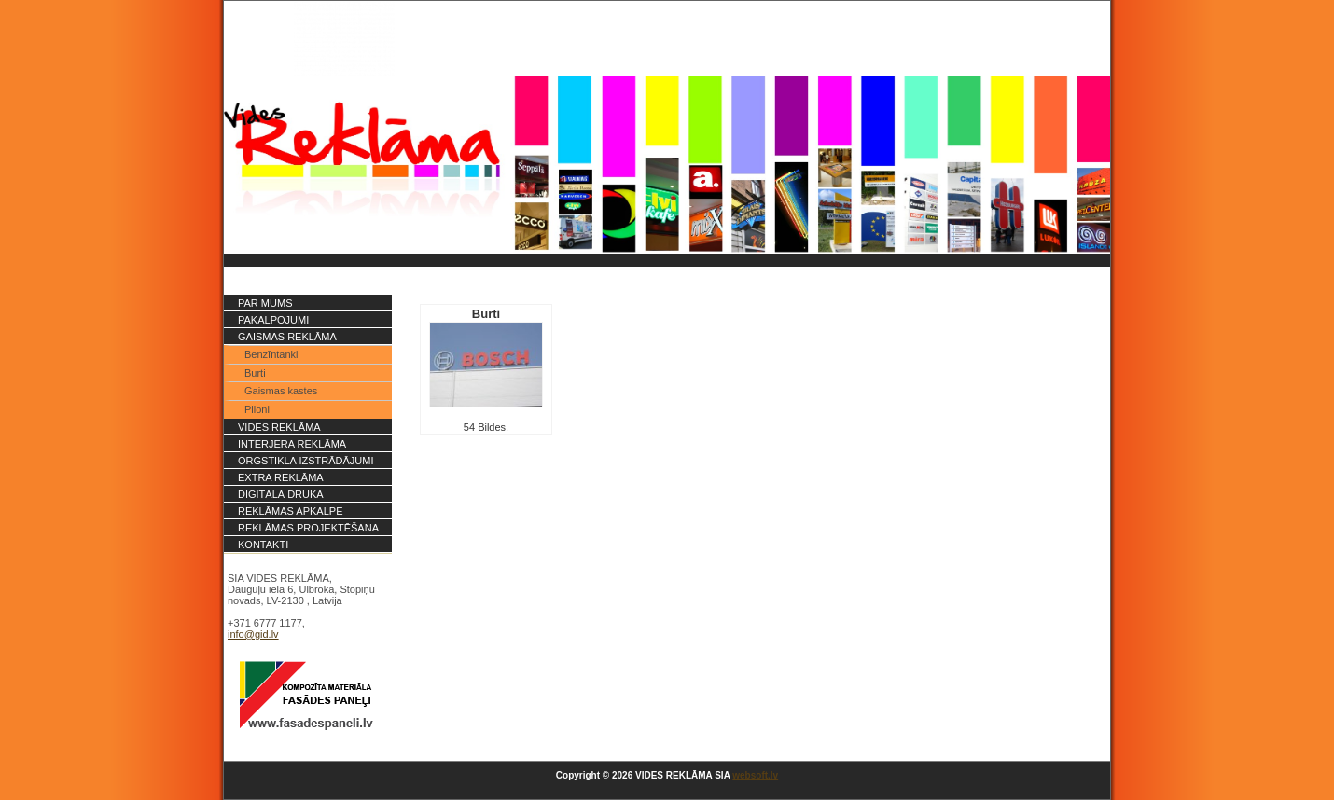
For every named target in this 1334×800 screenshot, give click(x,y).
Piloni (257, 409)
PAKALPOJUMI (273, 319)
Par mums (265, 303)
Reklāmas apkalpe (290, 511)
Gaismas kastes (280, 390)
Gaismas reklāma (287, 336)
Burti (255, 373)
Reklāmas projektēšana (308, 527)
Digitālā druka (281, 494)
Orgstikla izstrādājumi (305, 460)
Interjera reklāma (292, 443)
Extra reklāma (281, 477)
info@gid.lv (253, 634)
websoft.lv (755, 775)
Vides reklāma (279, 427)
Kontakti (263, 544)
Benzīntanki (271, 354)
